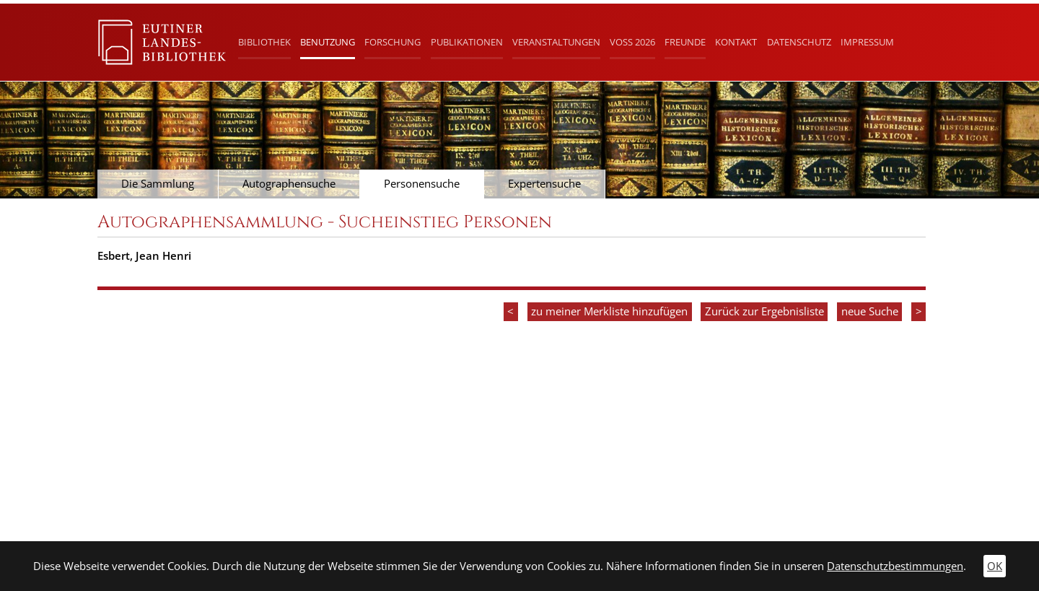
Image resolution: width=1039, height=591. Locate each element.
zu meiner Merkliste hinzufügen (609, 311)
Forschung (392, 41)
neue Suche (869, 311)
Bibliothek (264, 41)
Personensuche (422, 183)
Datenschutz (799, 41)
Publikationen (467, 41)
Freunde (685, 41)
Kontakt (736, 41)
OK (994, 566)
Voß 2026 (632, 41)
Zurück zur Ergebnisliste (764, 311)
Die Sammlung (157, 183)
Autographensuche (289, 183)
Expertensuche (544, 183)
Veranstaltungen (556, 41)
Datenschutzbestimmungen (895, 566)
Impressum (867, 41)
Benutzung (327, 41)
